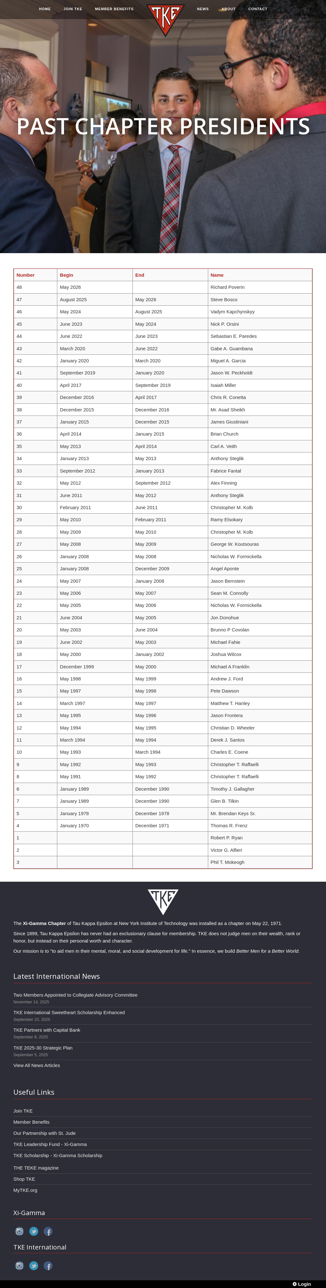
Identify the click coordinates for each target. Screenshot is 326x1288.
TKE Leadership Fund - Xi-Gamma (50, 1144)
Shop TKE (24, 1179)
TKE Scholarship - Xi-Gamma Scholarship (57, 1155)
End (139, 275)
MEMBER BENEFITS (114, 12)
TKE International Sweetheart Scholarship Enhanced (69, 1012)
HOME (45, 12)
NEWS (203, 12)
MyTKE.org (25, 1190)
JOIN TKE (73, 12)
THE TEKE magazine (36, 1168)
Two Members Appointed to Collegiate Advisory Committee (75, 995)
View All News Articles (36, 1065)
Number (26, 275)
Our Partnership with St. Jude (44, 1133)
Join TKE (23, 1111)
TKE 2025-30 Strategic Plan (43, 1047)
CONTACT (257, 12)
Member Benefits (31, 1122)
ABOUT (229, 12)
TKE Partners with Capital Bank (46, 1030)
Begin (66, 275)
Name (217, 275)
